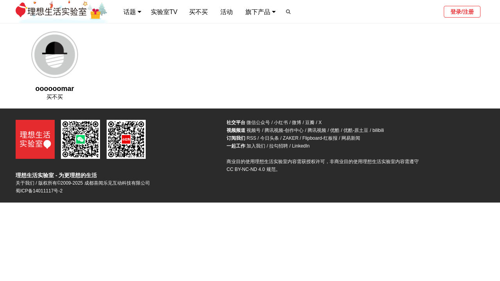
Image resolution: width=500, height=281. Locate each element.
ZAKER (290, 138)
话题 (129, 12)
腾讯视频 (316, 130)
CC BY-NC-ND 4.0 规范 (251, 169)
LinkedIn (300, 146)
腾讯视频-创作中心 (284, 130)
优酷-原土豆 (355, 130)
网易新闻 (350, 138)
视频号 (253, 130)
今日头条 (269, 138)
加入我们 (255, 146)
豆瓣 (309, 122)
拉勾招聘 (278, 146)
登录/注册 (462, 12)
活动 (226, 12)
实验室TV (164, 12)
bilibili (378, 130)
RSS (251, 138)
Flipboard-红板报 (320, 138)
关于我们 (25, 183)
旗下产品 (257, 12)
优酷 (334, 130)
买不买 (198, 12)
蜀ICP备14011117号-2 (39, 191)
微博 (296, 122)
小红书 (281, 122)
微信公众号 (258, 122)
